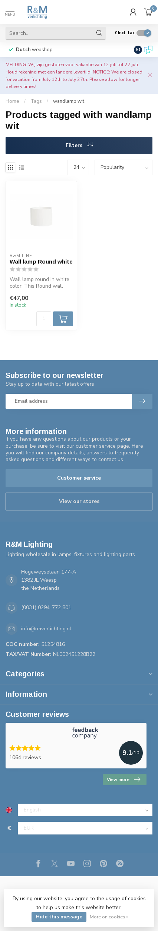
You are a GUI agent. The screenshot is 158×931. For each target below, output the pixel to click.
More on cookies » (109, 917)
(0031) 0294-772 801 (46, 607)
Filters (79, 145)
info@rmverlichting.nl (46, 628)
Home (12, 101)
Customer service (79, 477)
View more (123, 779)
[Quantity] (43, 318)
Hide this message (59, 916)
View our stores (79, 501)
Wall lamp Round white (41, 261)
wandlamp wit (68, 101)
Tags (36, 101)
